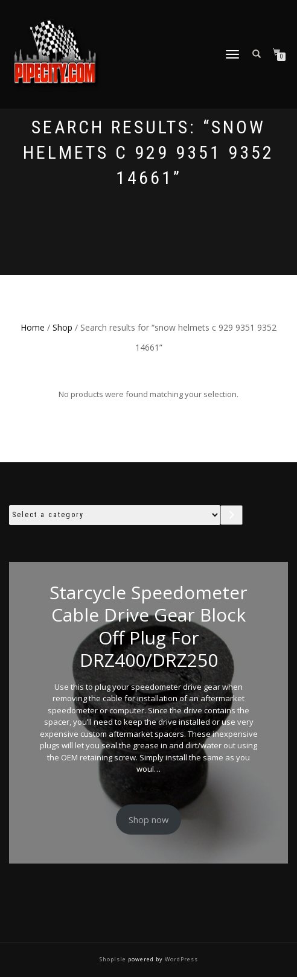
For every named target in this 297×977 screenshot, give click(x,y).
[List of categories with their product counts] (114, 515)
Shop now (148, 819)
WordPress (180, 959)
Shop (62, 327)
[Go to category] (231, 515)
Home (33, 327)
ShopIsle (114, 959)
